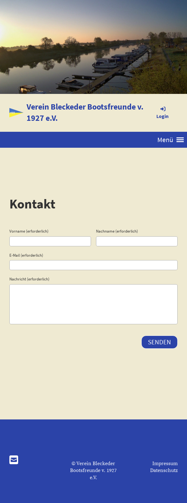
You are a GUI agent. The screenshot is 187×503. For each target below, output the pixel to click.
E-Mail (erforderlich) (26, 255)
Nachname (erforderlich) (117, 231)
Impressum (165, 463)
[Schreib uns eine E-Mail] (13, 460)
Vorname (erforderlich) (28, 231)
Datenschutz (164, 470)
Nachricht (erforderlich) (29, 279)
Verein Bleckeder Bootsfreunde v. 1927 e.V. (85, 112)
